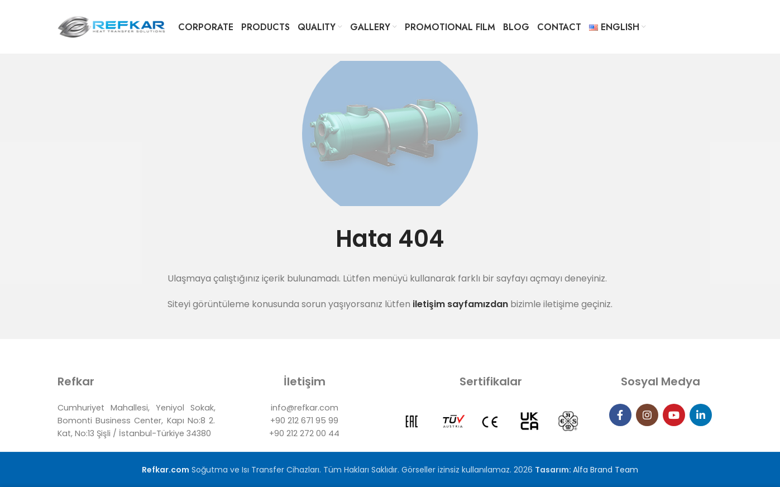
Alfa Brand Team (605, 469)
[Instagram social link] (647, 415)
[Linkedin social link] (701, 415)
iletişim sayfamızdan (459, 304)
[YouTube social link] (674, 415)
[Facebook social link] (620, 415)
